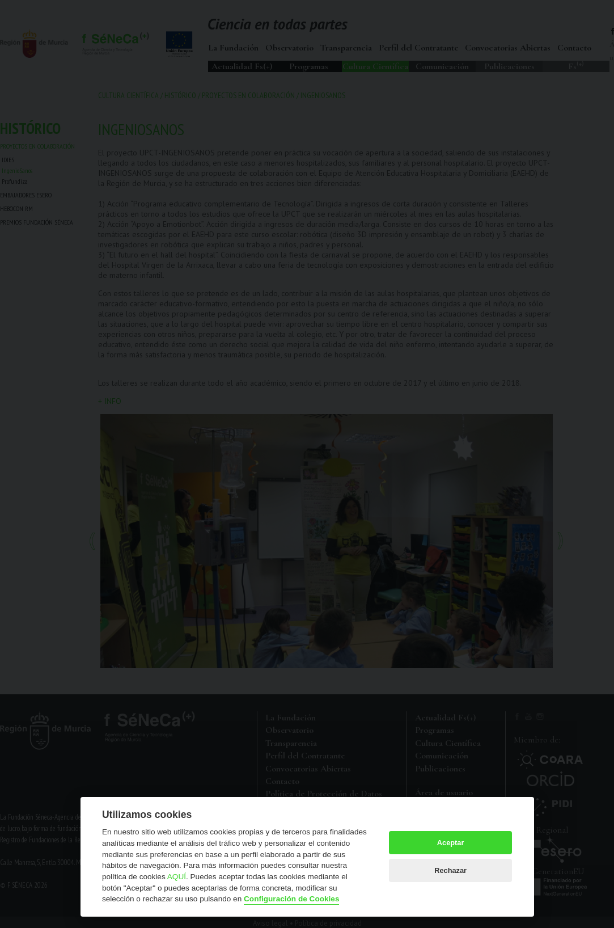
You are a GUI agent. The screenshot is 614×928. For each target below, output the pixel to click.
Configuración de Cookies (291, 899)
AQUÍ (176, 876)
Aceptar (450, 842)
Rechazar (450, 870)
